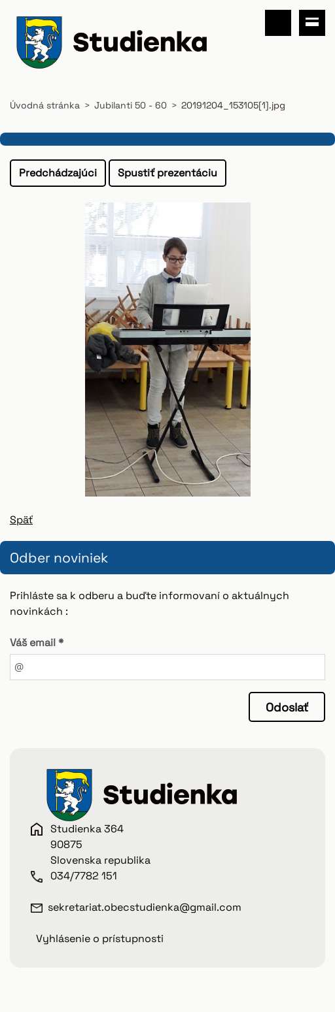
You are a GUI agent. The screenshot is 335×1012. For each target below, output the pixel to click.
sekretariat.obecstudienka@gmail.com (144, 907)
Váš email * (36, 642)
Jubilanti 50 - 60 (130, 105)
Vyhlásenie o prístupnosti (100, 938)
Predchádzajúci (58, 173)
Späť (21, 520)
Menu (312, 23)
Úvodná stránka (45, 105)
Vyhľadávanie (278, 23)
